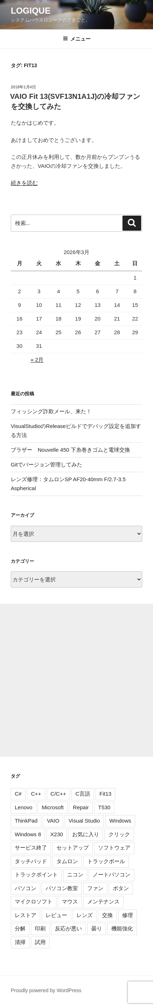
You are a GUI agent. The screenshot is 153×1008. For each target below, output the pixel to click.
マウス (70, 901)
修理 (127, 915)
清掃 (20, 942)
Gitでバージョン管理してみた (46, 464)
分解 (20, 928)
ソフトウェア (114, 847)
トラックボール (106, 861)
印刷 (40, 928)
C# (18, 794)
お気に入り (85, 834)
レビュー (56, 915)
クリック (119, 834)
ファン (95, 888)
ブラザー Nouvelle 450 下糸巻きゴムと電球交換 (70, 450)
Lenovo (23, 807)
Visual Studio (84, 821)
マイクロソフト (33, 901)
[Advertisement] (76, 680)
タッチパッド (31, 861)
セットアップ (72, 847)
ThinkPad (26, 821)
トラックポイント (36, 874)
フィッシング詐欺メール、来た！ (51, 411)
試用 (40, 942)
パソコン (25, 888)
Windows (120, 821)
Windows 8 (28, 834)
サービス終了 (31, 847)
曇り (96, 928)
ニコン (75, 874)
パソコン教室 (62, 888)
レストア (25, 915)
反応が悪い (68, 928)
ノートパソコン (111, 874)
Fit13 (105, 794)
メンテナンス (103, 901)
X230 (56, 834)
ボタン (121, 888)
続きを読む (24, 183)
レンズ (84, 915)
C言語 (82, 794)
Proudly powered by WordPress (46, 990)
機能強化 (122, 928)
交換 (107, 915)
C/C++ (58, 794)
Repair (81, 807)
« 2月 (37, 359)
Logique (31, 10)
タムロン (67, 861)
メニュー (77, 39)
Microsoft (53, 807)
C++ (36, 794)
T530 (104, 807)
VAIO (53, 821)
